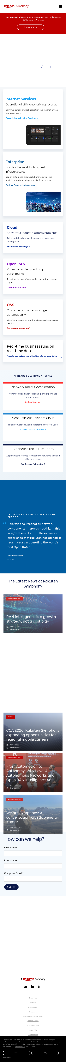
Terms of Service (33, 1021)
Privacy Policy (33, 1030)
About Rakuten (33, 1007)
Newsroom (33, 998)
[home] (16, 6)
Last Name (10, 860)
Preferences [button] (7, 1058)
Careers (33, 1003)
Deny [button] (45, 1053)
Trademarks (33, 1012)
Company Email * (13, 873)
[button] (60, 6)
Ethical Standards (33, 1025)
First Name (10, 848)
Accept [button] (16, 1053)
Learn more (30, 27)
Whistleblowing (33, 1035)
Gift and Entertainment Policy (33, 1017)
